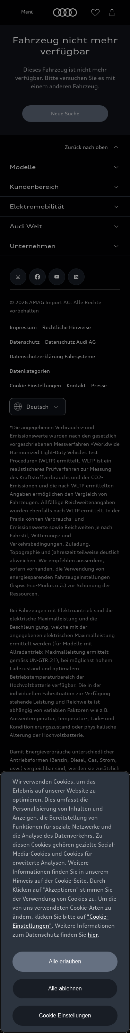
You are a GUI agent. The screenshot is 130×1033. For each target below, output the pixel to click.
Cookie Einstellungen (65, 1015)
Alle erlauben (65, 961)
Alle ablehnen (65, 988)
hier (92, 934)
